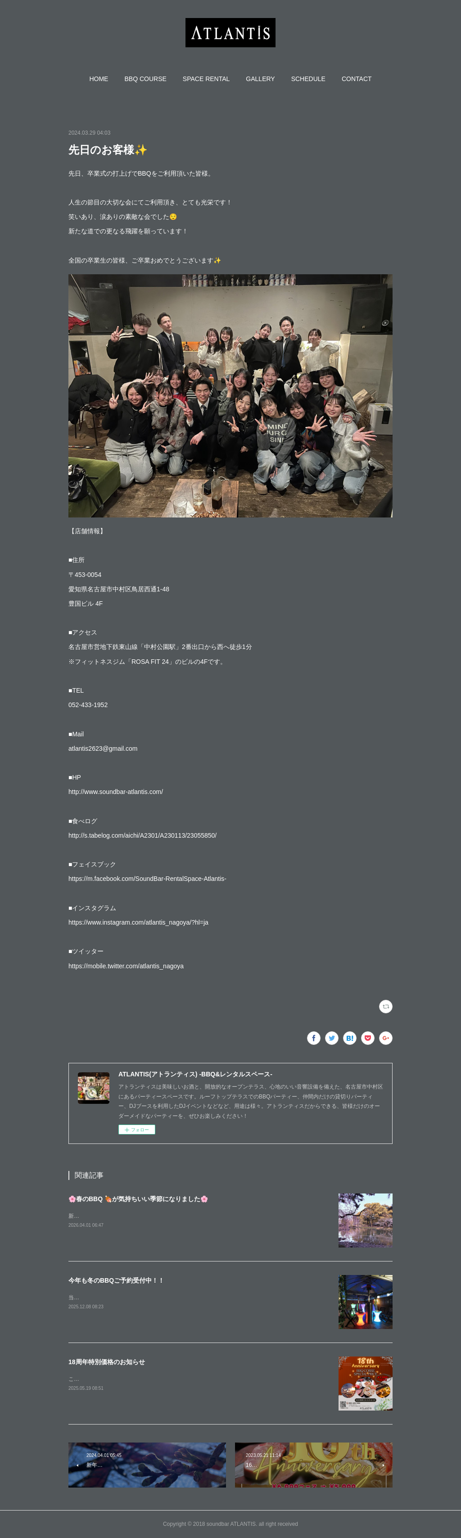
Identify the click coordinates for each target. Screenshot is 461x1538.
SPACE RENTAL (206, 78)
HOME (98, 78)
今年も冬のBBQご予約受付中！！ (116, 1280)
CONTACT (357, 78)
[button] (98, 78)
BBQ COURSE (145, 78)
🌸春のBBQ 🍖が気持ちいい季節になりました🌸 (138, 1198)
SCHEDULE (308, 78)
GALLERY (260, 78)
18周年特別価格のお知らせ (106, 1362)
